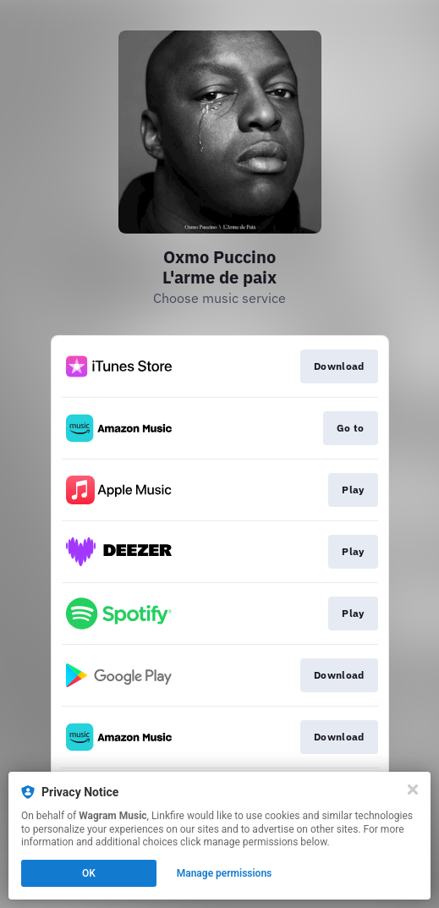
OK (89, 873)
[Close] (412, 789)
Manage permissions (224, 873)
